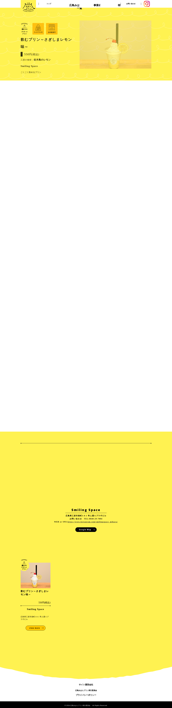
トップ (49, 4)
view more (34, 628)
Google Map (85, 530)
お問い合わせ (130, 4)
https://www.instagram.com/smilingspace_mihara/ (93, 522)
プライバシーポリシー (86, 695)
